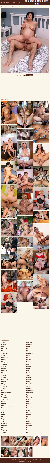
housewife (29, 353)
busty (3, 381)
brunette (4, 379)
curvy (3, 403)
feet (3, 414)
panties (28, 388)
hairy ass (29, 342)
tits (27, 417)
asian (3, 344)
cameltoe (4, 386)
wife (28, 430)
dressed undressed (7, 406)
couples (4, 397)
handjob (29, 344)
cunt (3, 401)
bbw (3, 351)
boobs (3, 375)
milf (27, 364)
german (4, 419)
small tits (29, 408)
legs (28, 357)
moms (28, 366)
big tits (4, 364)
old (27, 370)
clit (2, 390)
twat (28, 419)
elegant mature (6, 408)
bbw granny (5, 353)
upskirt (28, 421)
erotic (3, 410)
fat (2, 412)
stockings (29, 412)
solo (28, 410)
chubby (4, 388)
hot (27, 351)
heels (28, 346)
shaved (28, 403)
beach (3, 355)
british (3, 377)
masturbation (30, 362)
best (3, 359)
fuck (3, 417)
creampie (4, 399)
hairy (3, 432)
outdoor (29, 377)
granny (4, 430)
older (28, 375)
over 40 (28, 379)
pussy (28, 395)
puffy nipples (30, 392)
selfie (28, 401)
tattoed (28, 414)
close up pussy (6, 392)
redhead (29, 397)
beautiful (4, 357)
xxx (27, 432)
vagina (28, 423)
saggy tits (29, 399)
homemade (30, 348)
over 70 (28, 386)
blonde (4, 370)
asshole (4, 348)
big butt (4, 384)
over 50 (28, 381)
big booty (4, 362)
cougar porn (5, 395)
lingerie (28, 359)
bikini (3, 366)
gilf (3, 421)
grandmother (5, 427)
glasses (4, 425)
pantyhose (29, 390)
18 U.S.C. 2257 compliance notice (33, 459)
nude (28, 368)
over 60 (28, 384)
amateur (4, 342)
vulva (28, 427)
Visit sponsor (30, 75)
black (3, 368)
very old (29, 425)
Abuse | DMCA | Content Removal (16, 459)
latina (28, 355)
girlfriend (4, 423)
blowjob (4, 373)
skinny (28, 406)
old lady (29, 373)
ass (3, 346)
